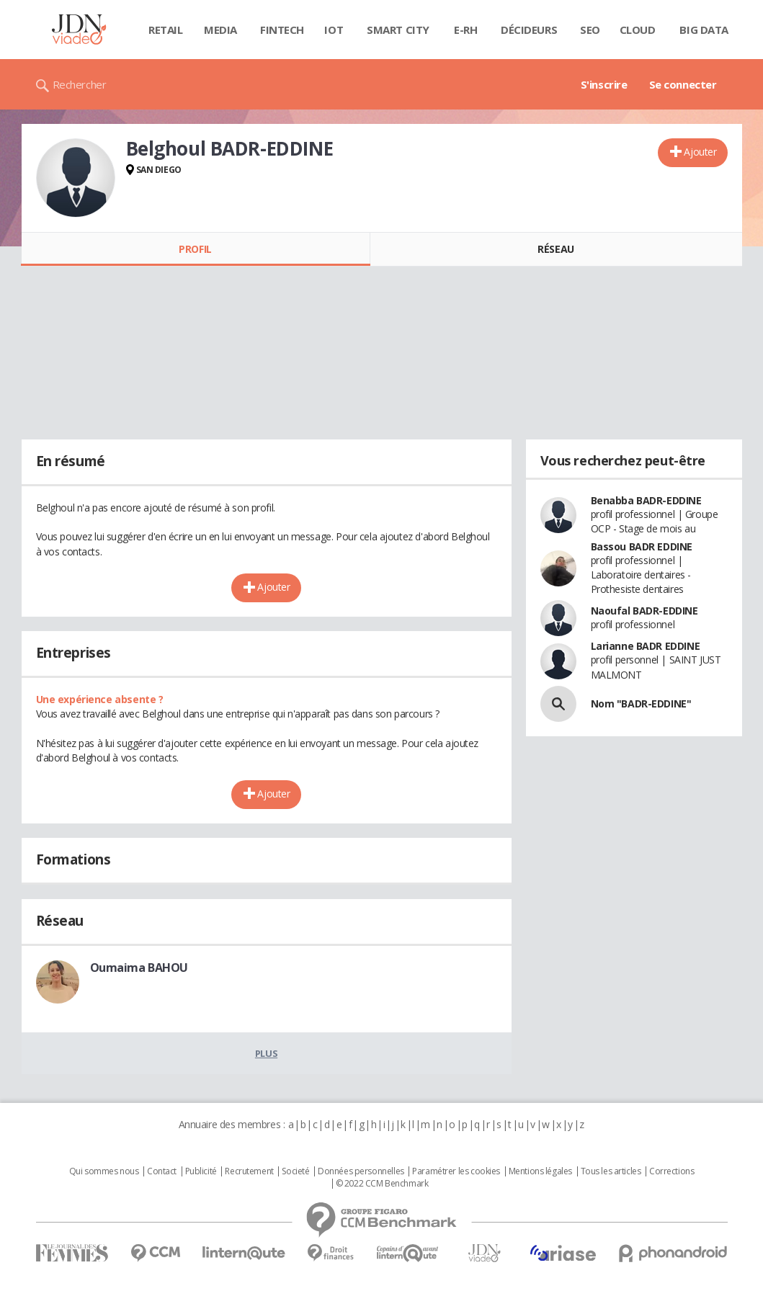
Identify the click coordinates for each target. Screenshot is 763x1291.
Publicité (201, 1171)
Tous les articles (611, 1171)
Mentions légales (540, 1171)
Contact (162, 1171)
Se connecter (683, 84)
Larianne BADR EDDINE (645, 646)
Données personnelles (361, 1171)
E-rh (465, 29)
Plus (266, 1053)
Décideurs (529, 29)
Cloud (638, 29)
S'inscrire (604, 84)
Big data (703, 29)
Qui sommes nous (104, 1171)
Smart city (398, 29)
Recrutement (249, 1171)
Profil (195, 249)
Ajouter (700, 151)
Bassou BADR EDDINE (641, 546)
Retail (165, 29)
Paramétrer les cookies (456, 1171)
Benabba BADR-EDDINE (646, 500)
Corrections (671, 1171)
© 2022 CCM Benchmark (382, 1184)
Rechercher (80, 84)
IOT (333, 29)
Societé (295, 1171)
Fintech (282, 29)
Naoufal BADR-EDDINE (644, 610)
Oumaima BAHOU (139, 967)
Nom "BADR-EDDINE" (641, 703)
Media (220, 29)
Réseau (555, 249)
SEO (590, 29)
